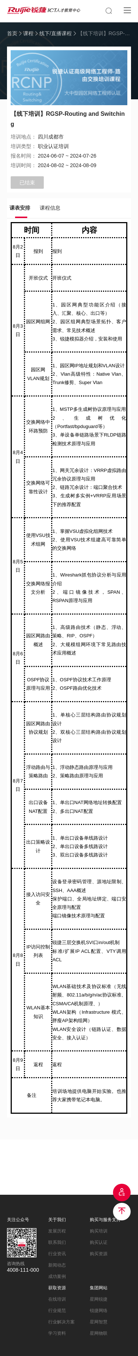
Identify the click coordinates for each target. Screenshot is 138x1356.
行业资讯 (57, 1253)
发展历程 (57, 1231)
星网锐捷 (98, 1299)
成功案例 (57, 1276)
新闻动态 (57, 1265)
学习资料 (57, 1333)
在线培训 (57, 1299)
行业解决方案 (61, 1321)
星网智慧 (98, 1321)
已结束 (27, 182)
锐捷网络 (98, 1310)
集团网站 (98, 1287)
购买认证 (98, 1242)
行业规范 (57, 1310)
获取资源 (57, 1287)
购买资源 (98, 1253)
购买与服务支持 (105, 1219)
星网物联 (98, 1333)
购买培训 (98, 1231)
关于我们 (57, 1219)
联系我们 (57, 1242)
